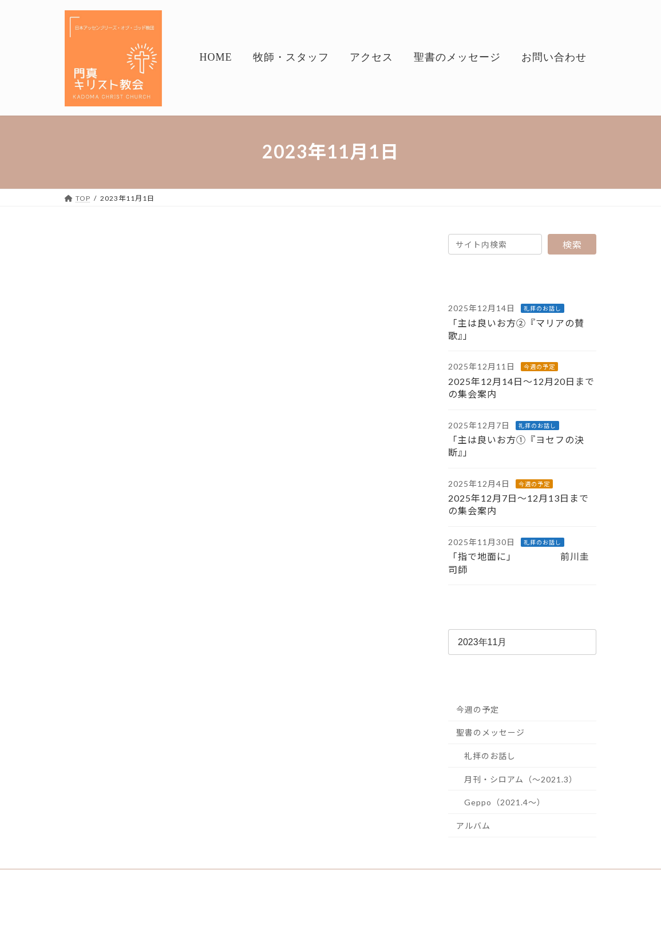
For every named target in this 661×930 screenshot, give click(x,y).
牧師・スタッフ (148, 879)
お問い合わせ (353, 879)
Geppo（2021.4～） (504, 802)
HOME (87, 879)
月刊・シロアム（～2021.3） (520, 779)
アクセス (211, 879)
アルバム (473, 825)
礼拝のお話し (542, 308)
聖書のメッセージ (490, 732)
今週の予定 (539, 366)
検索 (572, 244)
